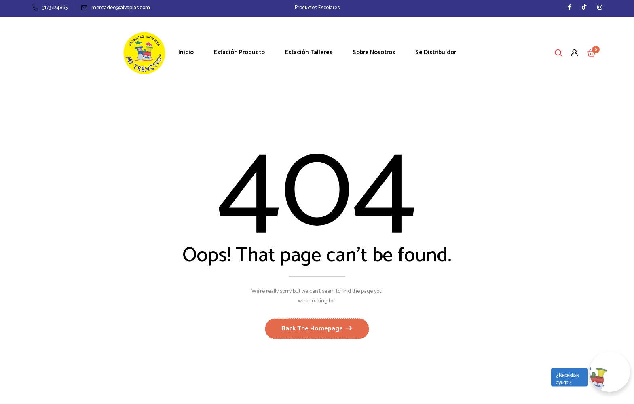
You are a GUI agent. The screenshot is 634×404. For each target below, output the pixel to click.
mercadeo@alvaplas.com (115, 8)
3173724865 (50, 8)
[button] (591, 52)
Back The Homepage (312, 328)
